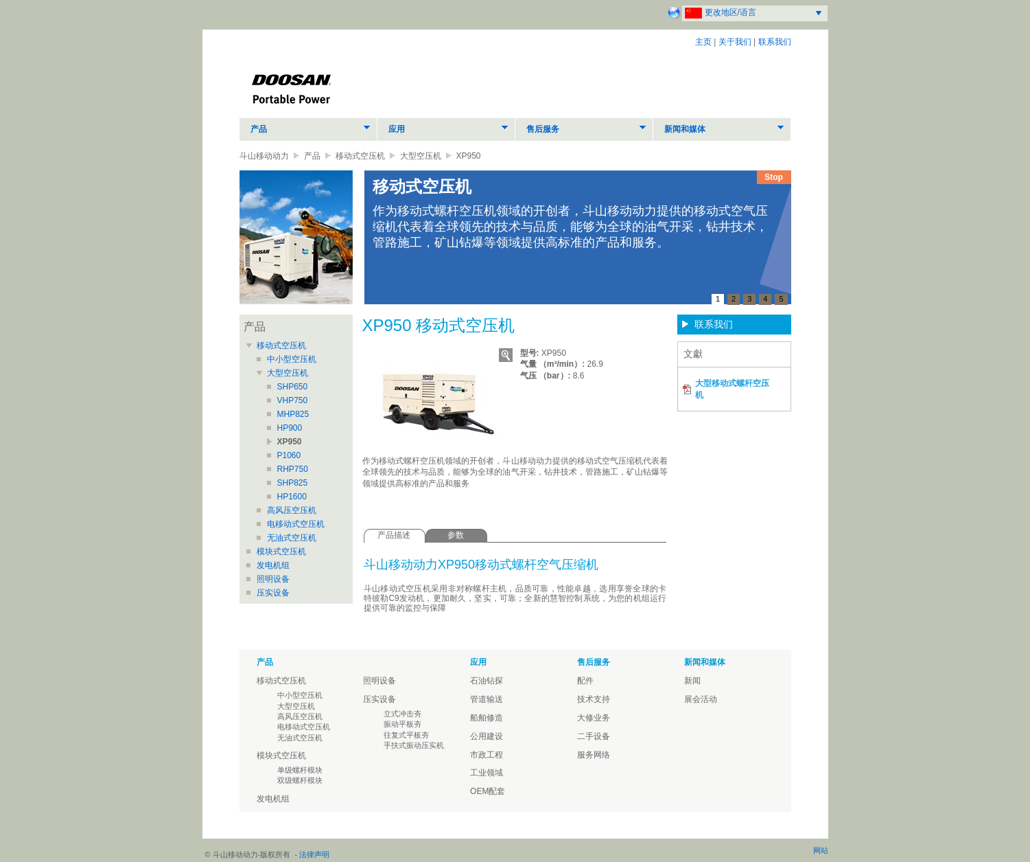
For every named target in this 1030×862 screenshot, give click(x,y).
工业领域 (486, 773)
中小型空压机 (291, 359)
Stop (773, 177)
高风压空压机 (291, 510)
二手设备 (593, 736)
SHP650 (292, 387)
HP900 (290, 428)
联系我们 (774, 42)
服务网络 (593, 755)
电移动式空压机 (296, 524)
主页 (703, 42)
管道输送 (486, 699)
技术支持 (593, 699)
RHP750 (292, 469)
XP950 (289, 441)
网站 (820, 850)
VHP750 (292, 400)
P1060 (289, 455)
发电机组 (273, 565)
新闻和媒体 (684, 129)
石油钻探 (486, 680)
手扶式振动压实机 (414, 745)
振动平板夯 (402, 724)
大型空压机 (420, 156)
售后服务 (542, 129)
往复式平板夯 (406, 735)
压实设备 (273, 593)
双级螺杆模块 (300, 780)
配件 (585, 680)
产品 (258, 129)
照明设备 (273, 579)
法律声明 (314, 854)
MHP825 (293, 414)
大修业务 (593, 718)
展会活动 (700, 699)
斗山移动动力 (264, 156)
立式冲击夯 (402, 714)
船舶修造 (486, 718)
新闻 (692, 680)
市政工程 (486, 755)
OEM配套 (487, 791)
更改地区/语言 (730, 12)
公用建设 (486, 736)
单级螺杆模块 (300, 770)
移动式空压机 (360, 156)
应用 (396, 129)
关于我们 (734, 42)
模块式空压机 (281, 551)
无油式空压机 (291, 538)
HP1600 (292, 496)
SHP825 (292, 483)
